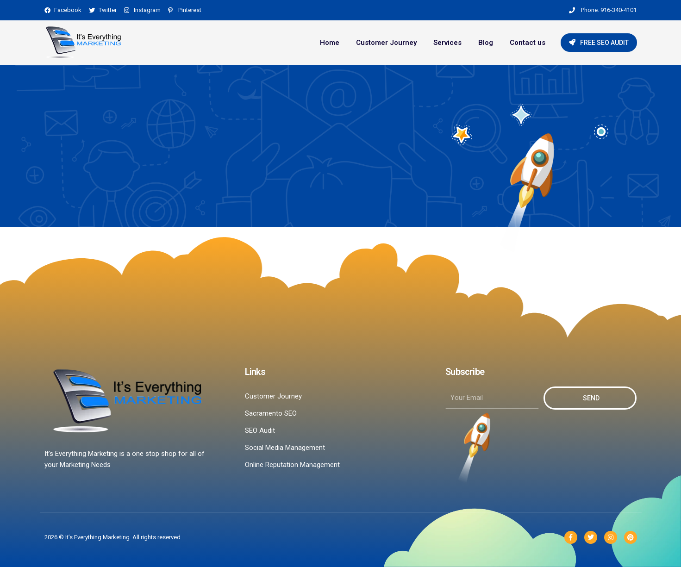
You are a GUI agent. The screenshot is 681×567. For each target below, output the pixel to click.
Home (329, 42)
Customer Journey (386, 42)
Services (447, 42)
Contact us (527, 42)
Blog (485, 42)
